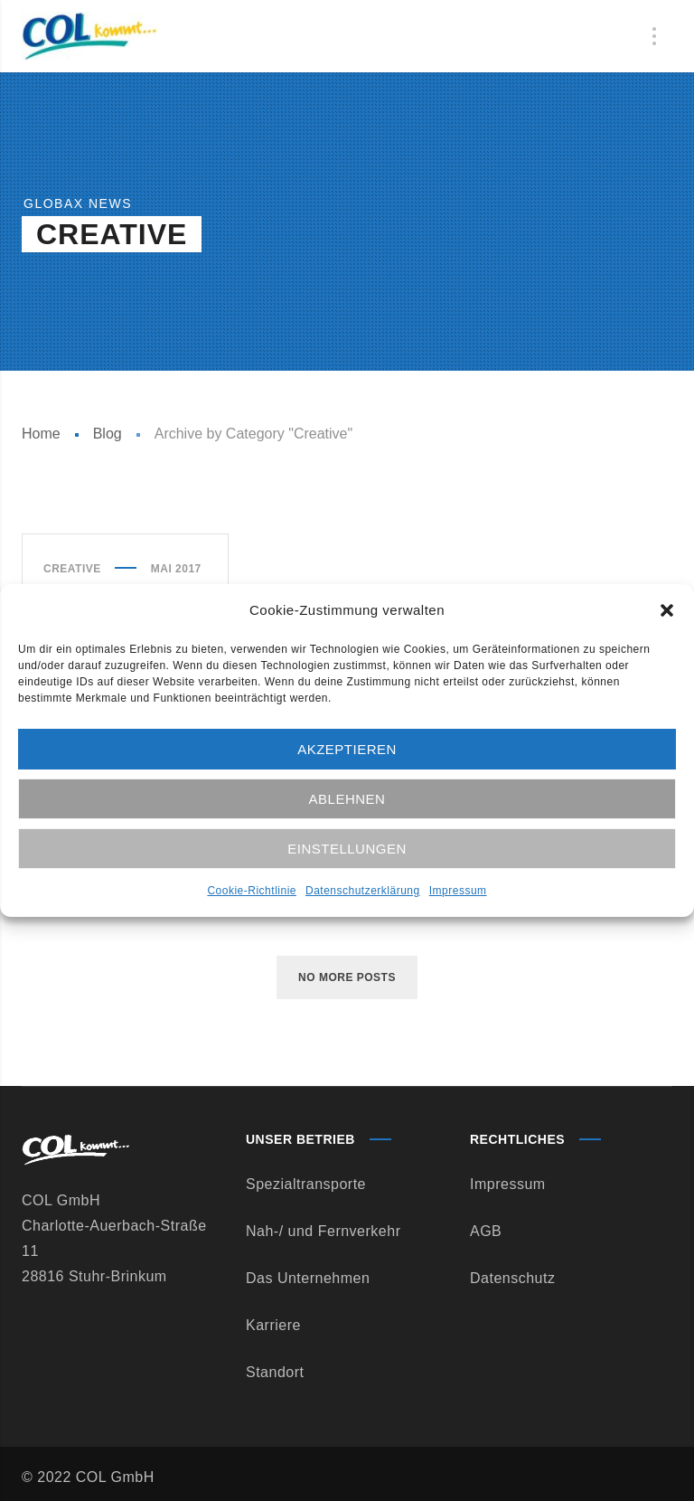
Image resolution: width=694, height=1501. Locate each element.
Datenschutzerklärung (362, 890)
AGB (486, 1231)
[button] (667, 610)
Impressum (458, 890)
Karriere (273, 1325)
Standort (275, 1372)
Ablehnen (347, 799)
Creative (72, 568)
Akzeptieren (347, 749)
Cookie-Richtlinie (251, 890)
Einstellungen (347, 848)
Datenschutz (512, 1278)
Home (41, 433)
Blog (107, 433)
